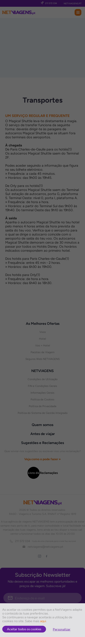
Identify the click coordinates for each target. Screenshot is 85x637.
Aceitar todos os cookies (24, 629)
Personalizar (61, 629)
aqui (43, 621)
